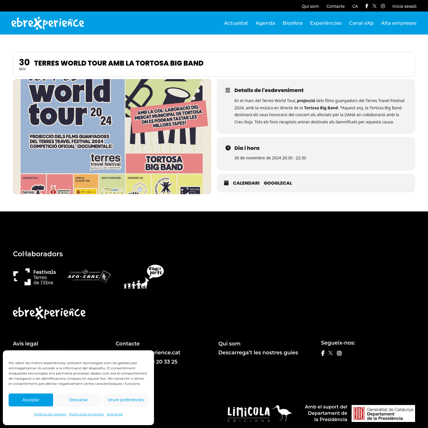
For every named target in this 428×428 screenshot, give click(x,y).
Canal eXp (361, 23)
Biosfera (293, 23)
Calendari (246, 183)
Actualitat (236, 23)
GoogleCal (278, 183)
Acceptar (30, 399)
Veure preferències (126, 399)
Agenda (265, 23)
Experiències (326, 23)
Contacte (335, 6)
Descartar (78, 399)
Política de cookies (50, 414)
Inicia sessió (404, 6)
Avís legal (115, 414)
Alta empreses (399, 23)
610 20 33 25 (162, 362)
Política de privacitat (86, 414)
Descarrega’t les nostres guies (258, 352)
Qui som (310, 6)
